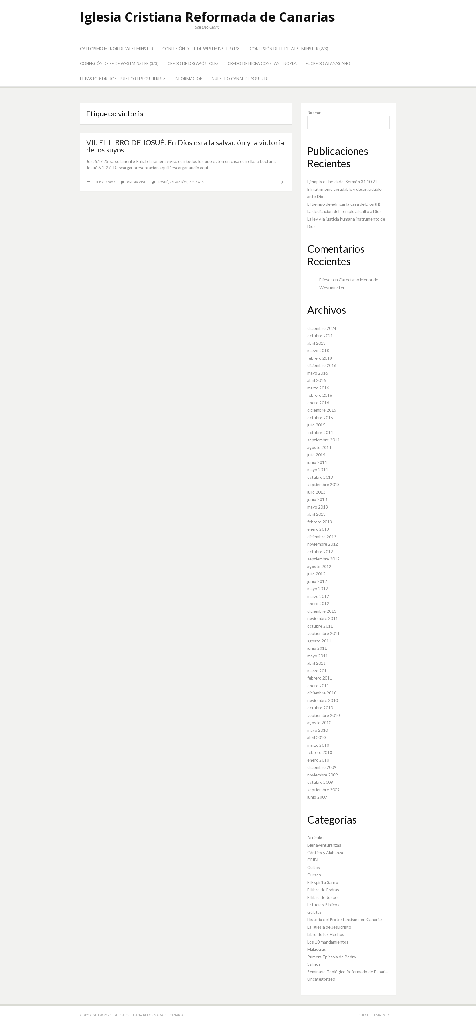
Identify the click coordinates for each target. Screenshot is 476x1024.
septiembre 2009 (323, 789)
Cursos (314, 874)
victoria (196, 182)
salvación (178, 182)
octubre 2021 (320, 335)
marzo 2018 (318, 350)
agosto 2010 (319, 722)
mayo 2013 (317, 506)
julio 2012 (316, 573)
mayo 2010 (317, 730)
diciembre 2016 (321, 365)
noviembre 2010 (322, 700)
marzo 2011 (318, 670)
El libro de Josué (322, 897)
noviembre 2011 (322, 618)
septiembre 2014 (323, 439)
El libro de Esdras (323, 889)
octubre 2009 (320, 782)
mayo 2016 (317, 372)
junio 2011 (317, 648)
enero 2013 (318, 529)
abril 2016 (316, 380)
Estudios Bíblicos (323, 904)
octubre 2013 (320, 477)
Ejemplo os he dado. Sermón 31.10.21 (342, 181)
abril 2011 (316, 663)
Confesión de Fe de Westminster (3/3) (119, 63)
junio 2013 (317, 499)
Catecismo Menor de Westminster (116, 48)
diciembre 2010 (321, 692)
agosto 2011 (319, 640)
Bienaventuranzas (324, 845)
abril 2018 (316, 343)
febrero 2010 (319, 752)
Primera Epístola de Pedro (331, 956)
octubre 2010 (320, 707)
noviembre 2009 (322, 774)
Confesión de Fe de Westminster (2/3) (289, 48)
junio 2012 (317, 581)
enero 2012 (318, 603)
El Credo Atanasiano (328, 63)
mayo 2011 (317, 655)
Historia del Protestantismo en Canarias (345, 919)
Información (189, 78)
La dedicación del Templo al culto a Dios (344, 211)
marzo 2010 (318, 745)
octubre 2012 (320, 551)
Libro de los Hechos (325, 934)
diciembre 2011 (321, 611)
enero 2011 (318, 685)
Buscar (314, 112)
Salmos (314, 964)
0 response (136, 182)
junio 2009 (317, 797)
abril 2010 (316, 737)
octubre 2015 (320, 417)
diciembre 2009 (321, 767)
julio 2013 (316, 492)
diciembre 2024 (321, 328)
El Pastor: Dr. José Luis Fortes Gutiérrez (122, 78)
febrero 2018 (319, 358)
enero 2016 (318, 402)
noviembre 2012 (322, 543)
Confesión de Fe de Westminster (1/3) (201, 48)
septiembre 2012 (323, 558)
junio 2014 (317, 462)
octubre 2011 (320, 625)
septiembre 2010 (323, 715)
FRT (393, 1015)
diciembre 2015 (321, 410)
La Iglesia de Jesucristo (329, 927)
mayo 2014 (317, 469)
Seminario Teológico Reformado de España (347, 971)
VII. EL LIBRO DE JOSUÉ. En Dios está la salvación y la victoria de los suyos (185, 146)
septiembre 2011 (323, 633)
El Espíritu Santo (322, 882)
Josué (163, 182)
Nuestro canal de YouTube (240, 78)
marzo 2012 (318, 596)
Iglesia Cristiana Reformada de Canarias (207, 16)
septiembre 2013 (323, 484)
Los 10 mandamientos (327, 941)
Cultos (313, 867)
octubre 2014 (320, 432)
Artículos (316, 837)
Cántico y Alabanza (325, 852)
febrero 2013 (319, 521)
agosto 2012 (319, 566)
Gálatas (314, 912)
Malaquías (316, 949)
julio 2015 (316, 424)
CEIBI (312, 859)
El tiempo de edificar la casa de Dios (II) (343, 204)
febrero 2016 (319, 395)
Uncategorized (321, 978)
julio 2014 (316, 454)
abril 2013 (316, 514)
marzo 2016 (318, 387)
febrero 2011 (319, 677)
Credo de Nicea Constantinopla (262, 63)
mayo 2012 (317, 588)
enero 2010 (318, 759)
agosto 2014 (319, 447)
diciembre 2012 (321, 536)
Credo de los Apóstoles (193, 63)
